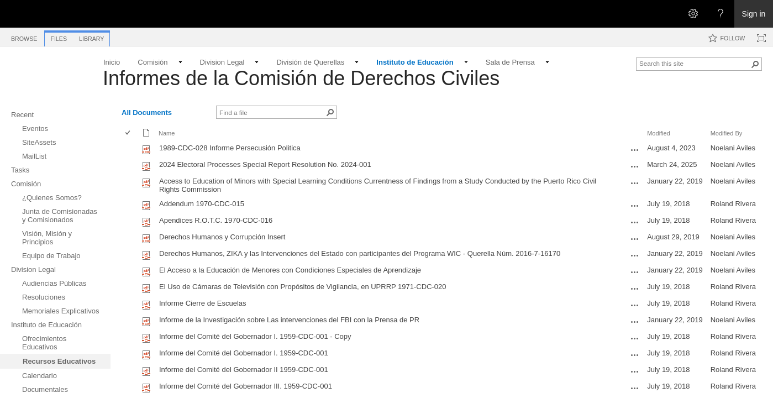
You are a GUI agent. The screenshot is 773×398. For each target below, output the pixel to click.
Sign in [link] (754, 13)
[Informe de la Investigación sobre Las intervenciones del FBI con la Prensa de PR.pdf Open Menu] (634, 321)
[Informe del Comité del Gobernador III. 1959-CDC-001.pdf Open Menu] (634, 388)
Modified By (727, 133)
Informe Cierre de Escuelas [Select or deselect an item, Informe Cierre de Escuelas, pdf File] (202, 303)
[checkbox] (128, 133)
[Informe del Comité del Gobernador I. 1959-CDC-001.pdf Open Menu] (634, 354)
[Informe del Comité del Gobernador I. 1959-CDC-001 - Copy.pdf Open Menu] (634, 338)
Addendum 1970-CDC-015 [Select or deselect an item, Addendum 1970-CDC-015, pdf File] (201, 204)
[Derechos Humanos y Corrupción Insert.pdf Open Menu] (634, 238)
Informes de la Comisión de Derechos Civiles (301, 78)
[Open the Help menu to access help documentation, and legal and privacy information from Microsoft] (720, 14)
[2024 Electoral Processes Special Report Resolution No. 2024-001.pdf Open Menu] (634, 166)
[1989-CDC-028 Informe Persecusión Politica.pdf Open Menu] (634, 149)
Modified (658, 133)
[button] (755, 64)
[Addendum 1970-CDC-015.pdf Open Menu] (634, 205)
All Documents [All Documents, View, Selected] (147, 112)
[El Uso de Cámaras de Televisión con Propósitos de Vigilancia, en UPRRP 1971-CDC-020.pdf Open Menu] (634, 288)
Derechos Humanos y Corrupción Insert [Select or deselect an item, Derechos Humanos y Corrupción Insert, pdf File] (222, 237)
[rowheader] (130, 149)
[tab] (24, 37)
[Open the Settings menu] (693, 14)
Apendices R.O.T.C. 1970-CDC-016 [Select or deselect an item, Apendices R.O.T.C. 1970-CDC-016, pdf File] (215, 220)
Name (167, 133)
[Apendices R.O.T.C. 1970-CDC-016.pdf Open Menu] (634, 222)
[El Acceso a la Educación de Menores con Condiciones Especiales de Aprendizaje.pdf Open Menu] (634, 272)
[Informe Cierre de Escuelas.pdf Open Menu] (634, 305)
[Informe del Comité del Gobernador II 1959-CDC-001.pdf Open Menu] (634, 371)
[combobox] (694, 63)
